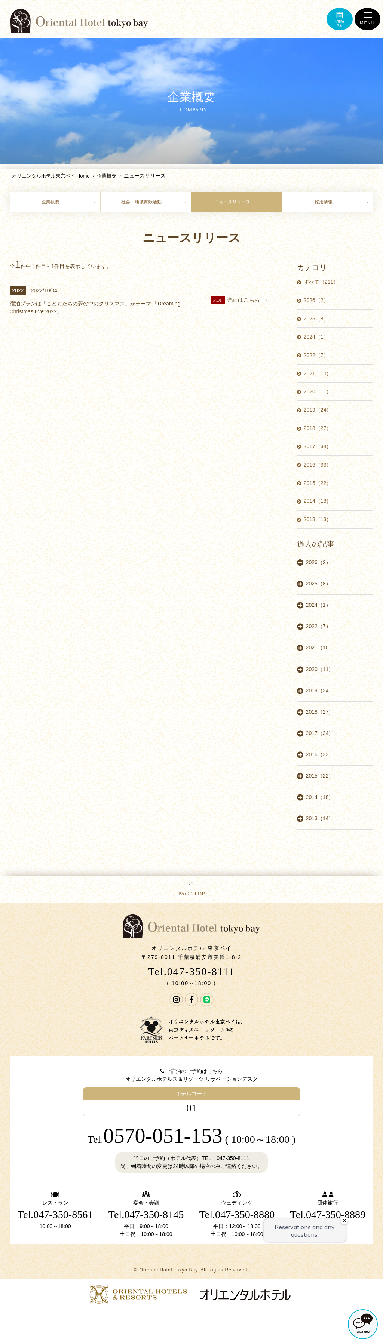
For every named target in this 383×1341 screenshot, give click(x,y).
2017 (318, 446)
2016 (318, 465)
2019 (318, 410)
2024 (316, 337)
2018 (318, 428)
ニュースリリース (232, 201)
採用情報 (324, 201)
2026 (316, 300)
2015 (318, 483)
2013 (318, 519)
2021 (318, 373)
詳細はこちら (235, 300)
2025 (316, 319)
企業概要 (106, 176)
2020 (318, 391)
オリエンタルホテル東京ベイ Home (50, 176)
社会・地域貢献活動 (141, 201)
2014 (318, 501)
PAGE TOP (191, 889)
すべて (321, 282)
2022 (316, 355)
